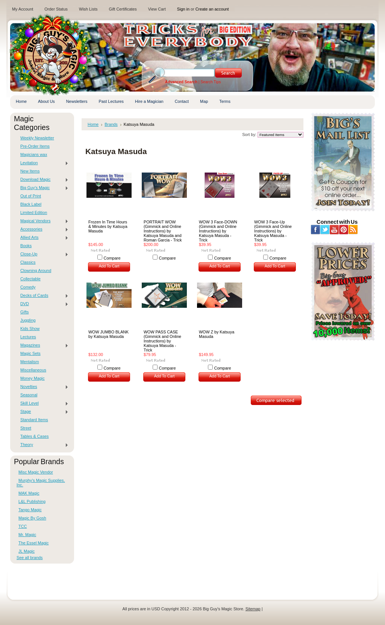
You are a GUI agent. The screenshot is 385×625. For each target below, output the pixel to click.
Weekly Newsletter (37, 138)
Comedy (28, 287)
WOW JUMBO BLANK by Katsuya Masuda (108, 334)
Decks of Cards (42, 295)
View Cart (157, 9)
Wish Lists (88, 9)
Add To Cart (109, 266)
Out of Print (30, 196)
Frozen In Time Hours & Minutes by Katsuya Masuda (107, 226)
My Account (22, 9)
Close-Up (42, 254)
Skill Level (42, 403)
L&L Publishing (31, 501)
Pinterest (344, 229)
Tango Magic (30, 509)
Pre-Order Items (35, 146)
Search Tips (210, 82)
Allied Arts (42, 237)
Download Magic (42, 179)
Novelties (42, 387)
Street (25, 428)
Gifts (24, 312)
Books (26, 245)
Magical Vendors (42, 221)
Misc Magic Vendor (35, 472)
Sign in (183, 9)
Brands (111, 124)
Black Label (30, 204)
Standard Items (34, 419)
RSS (353, 229)
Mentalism (29, 361)
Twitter (325, 229)
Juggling (28, 320)
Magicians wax (33, 154)
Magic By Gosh (32, 518)
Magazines (42, 345)
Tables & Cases (34, 436)
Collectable (30, 279)
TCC (22, 526)
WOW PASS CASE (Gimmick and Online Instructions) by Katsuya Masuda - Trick (162, 341)
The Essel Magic (33, 543)
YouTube (334, 229)
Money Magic (32, 378)
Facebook (315, 229)
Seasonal (28, 395)
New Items (29, 171)
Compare (112, 258)
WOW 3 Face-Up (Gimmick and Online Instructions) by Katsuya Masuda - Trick (273, 231)
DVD (42, 304)
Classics (27, 262)
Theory (42, 445)
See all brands (30, 557)
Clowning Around (35, 270)
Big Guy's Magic (42, 188)
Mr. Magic (27, 534)
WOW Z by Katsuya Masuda (216, 334)
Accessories (42, 229)
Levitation (42, 163)
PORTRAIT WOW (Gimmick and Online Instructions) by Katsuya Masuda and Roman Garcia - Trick (163, 231)
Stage (42, 411)
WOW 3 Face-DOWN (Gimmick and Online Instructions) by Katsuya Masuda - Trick (218, 231)
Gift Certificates (122, 9)
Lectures (28, 337)
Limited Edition (33, 212)
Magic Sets (30, 353)
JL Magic (26, 551)
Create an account (212, 9)
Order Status (56, 9)
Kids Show (29, 328)
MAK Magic (28, 493)
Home (93, 124)
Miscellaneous (33, 370)
